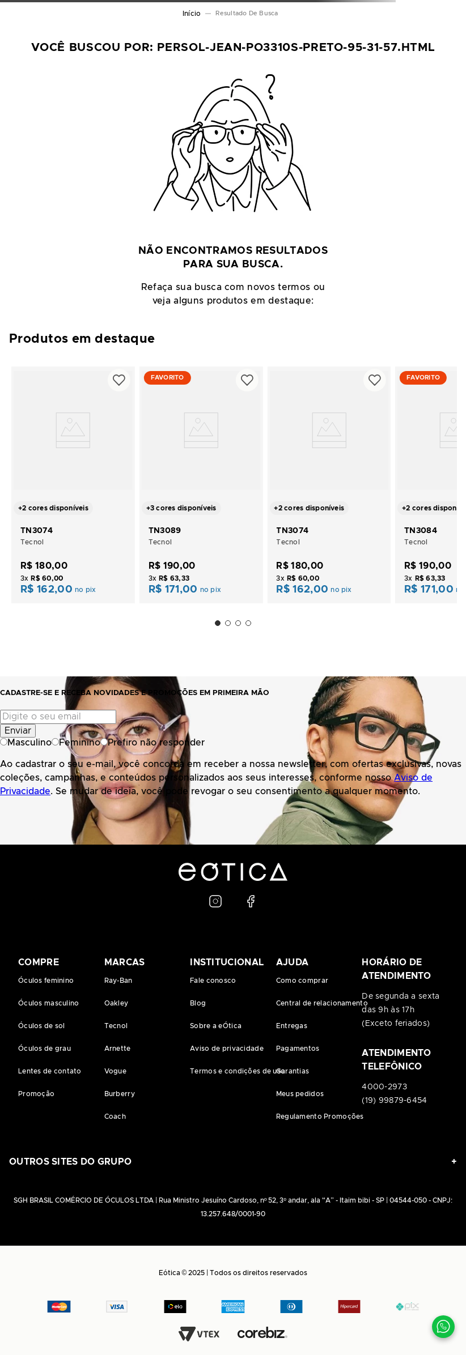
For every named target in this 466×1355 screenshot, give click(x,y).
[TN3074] (73, 484)
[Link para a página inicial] (192, 13)
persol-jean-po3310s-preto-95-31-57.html (249, 13)
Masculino (26, 742)
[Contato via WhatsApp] (443, 1326)
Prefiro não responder (152, 742)
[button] (218, 623)
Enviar (18, 730)
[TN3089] (201, 484)
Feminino (76, 742)
